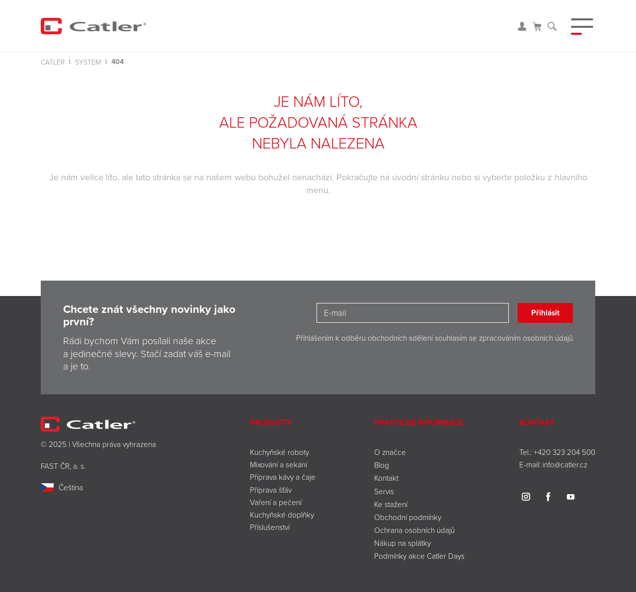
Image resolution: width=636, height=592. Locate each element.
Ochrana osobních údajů (414, 529)
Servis (384, 491)
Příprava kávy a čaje (283, 476)
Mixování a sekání (278, 464)
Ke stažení (390, 504)
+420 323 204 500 (564, 451)
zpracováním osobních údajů (526, 337)
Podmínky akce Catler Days (419, 555)
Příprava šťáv (271, 489)
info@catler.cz (565, 464)
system (88, 62)
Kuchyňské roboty (279, 451)
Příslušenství (270, 526)
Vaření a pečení (276, 502)
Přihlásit (545, 312)
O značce (390, 451)
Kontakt (386, 477)
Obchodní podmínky (407, 517)
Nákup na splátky (402, 542)
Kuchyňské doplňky (283, 514)
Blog (381, 464)
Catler (53, 62)
